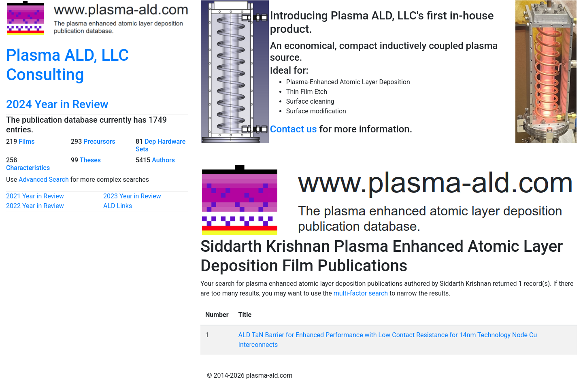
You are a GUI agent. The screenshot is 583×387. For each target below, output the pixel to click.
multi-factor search (361, 293)
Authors (163, 160)
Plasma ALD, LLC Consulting (67, 65)
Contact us (293, 129)
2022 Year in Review (35, 206)
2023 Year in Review (132, 196)
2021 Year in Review (35, 196)
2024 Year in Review (57, 104)
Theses (90, 160)
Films (26, 141)
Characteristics (28, 168)
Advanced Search (44, 179)
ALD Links (117, 206)
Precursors (99, 141)
